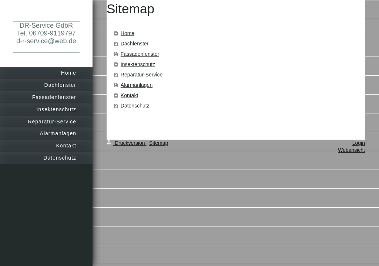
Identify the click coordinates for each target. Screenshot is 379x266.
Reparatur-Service (142, 75)
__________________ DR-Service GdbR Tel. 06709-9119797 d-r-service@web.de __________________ (46, 33)
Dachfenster (134, 44)
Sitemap (158, 143)
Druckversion (126, 143)
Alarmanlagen (136, 85)
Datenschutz (135, 106)
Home (127, 33)
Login (358, 143)
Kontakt (129, 95)
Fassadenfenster (140, 54)
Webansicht (351, 150)
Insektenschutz (138, 64)
